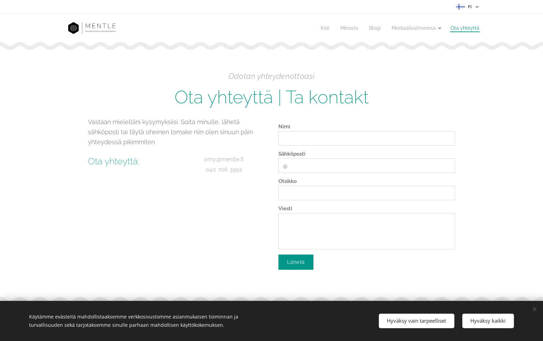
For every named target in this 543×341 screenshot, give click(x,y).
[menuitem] (316, 28)
